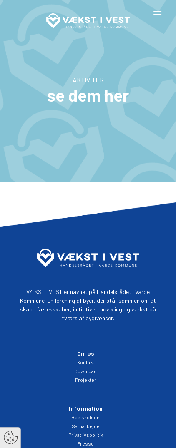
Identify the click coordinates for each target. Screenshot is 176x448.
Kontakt (85, 362)
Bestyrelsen (85, 417)
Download (85, 371)
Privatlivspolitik (85, 435)
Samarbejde (86, 426)
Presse (85, 443)
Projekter (85, 380)
